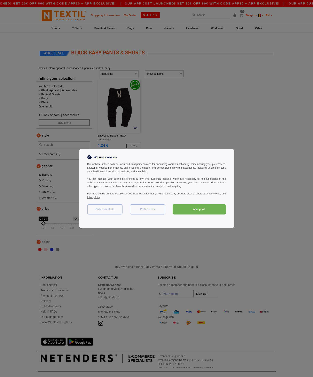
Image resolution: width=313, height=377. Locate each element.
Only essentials (104, 209)
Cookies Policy (218, 193)
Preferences (147, 209)
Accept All (199, 209)
